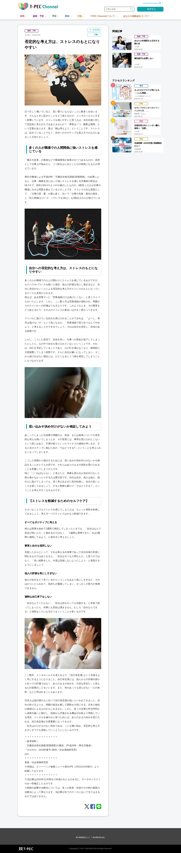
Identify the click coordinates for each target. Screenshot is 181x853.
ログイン (151, 9)
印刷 (96, 35)
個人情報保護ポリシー (83, 837)
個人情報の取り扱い (99, 837)
